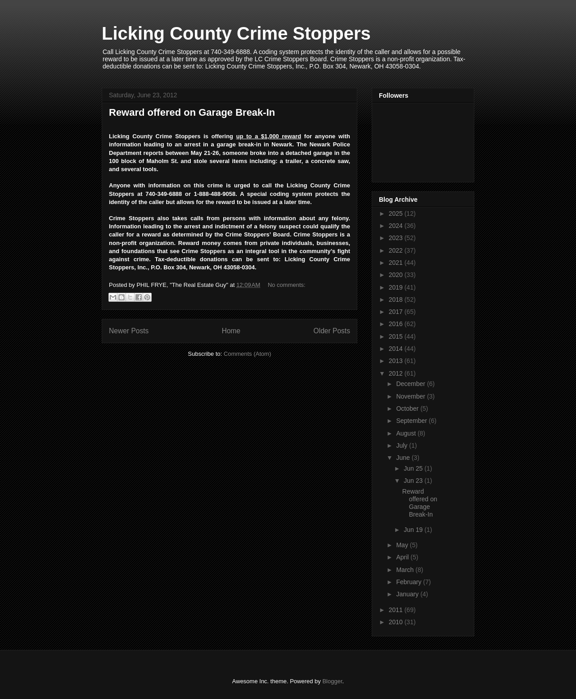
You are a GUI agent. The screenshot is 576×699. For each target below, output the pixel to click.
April (403, 557)
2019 (397, 287)
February (409, 582)
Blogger (332, 681)
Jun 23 (414, 480)
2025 (397, 213)
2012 (397, 373)
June (403, 457)
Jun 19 (414, 529)
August (406, 433)
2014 (397, 348)
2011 (397, 609)
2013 (397, 360)
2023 (397, 237)
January (408, 594)
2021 (397, 262)
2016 (397, 323)
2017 (397, 311)
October (408, 408)
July (402, 445)
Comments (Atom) (247, 353)
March (405, 569)
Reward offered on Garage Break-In (192, 112)
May (403, 545)
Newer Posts (128, 331)
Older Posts (332, 331)
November (411, 396)
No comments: (287, 284)
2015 (397, 336)
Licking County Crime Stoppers (236, 33)
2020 (397, 274)
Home (231, 331)
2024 (397, 225)
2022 (397, 250)
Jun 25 (414, 468)
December (411, 383)
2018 (397, 299)
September (412, 420)
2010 (397, 622)
